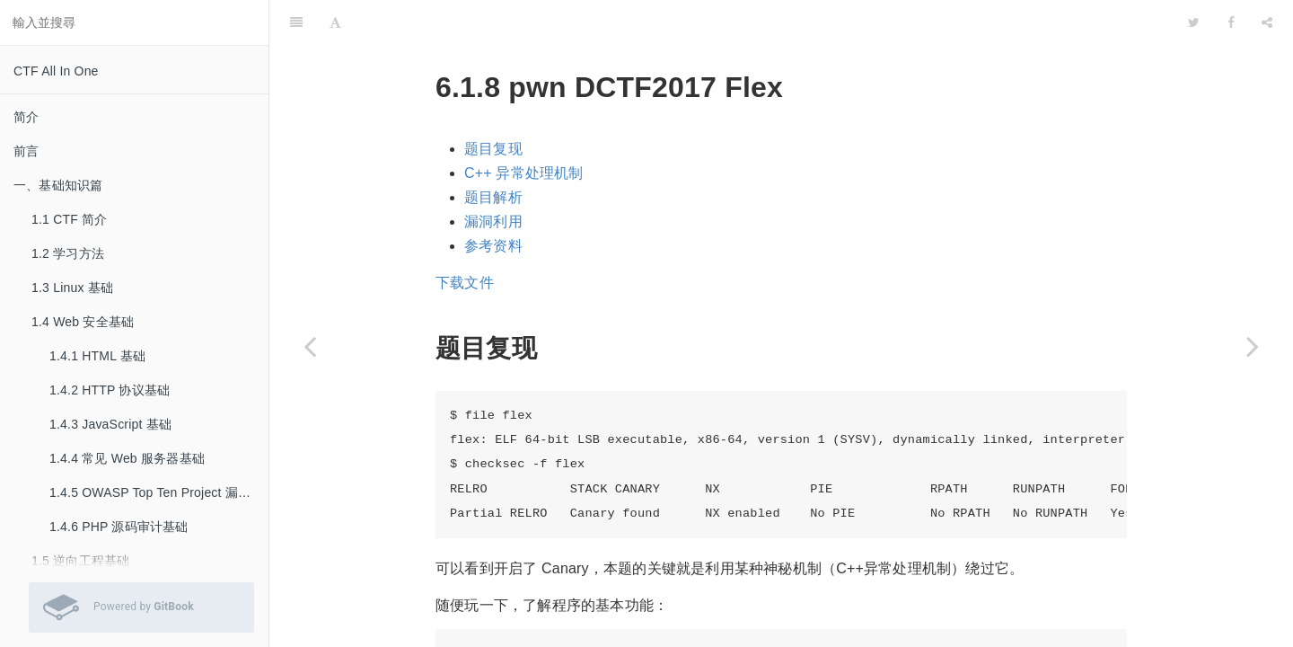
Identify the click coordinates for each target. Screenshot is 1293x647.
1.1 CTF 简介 (69, 219)
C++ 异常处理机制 (524, 128)
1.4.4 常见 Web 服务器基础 (127, 458)
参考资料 (493, 200)
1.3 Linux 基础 (72, 287)
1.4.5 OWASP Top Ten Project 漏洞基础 (158, 492)
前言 (26, 151)
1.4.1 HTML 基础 (97, 356)
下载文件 (464, 237)
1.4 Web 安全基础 (82, 322)
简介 (26, 117)
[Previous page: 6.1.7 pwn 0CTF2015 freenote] (309, 346)
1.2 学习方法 (67, 253)
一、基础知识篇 (57, 185)
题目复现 (493, 103)
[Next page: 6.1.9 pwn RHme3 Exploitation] (1252, 346)
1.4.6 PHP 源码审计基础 (119, 526)
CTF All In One (56, 71)
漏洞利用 (493, 176)
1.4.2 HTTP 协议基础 (109, 390)
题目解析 (493, 152)
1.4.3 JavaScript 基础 (110, 424)
